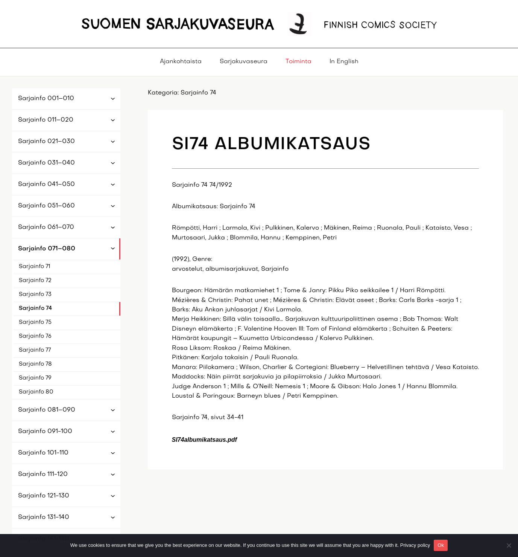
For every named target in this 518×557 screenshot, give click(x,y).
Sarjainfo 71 (34, 266)
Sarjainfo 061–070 (46, 227)
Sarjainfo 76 (35, 336)
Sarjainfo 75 (35, 322)
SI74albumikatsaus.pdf (204, 439)
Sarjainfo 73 (35, 294)
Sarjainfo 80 (36, 392)
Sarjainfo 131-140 (43, 517)
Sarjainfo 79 (35, 378)
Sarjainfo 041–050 (46, 185)
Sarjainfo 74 (35, 308)
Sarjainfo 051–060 (46, 206)
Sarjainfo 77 (35, 350)
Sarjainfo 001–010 (46, 99)
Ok (440, 545)
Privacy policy (415, 545)
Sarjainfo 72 (35, 280)
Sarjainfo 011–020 (45, 120)
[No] (508, 545)
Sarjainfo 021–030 (46, 142)
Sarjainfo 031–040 (46, 163)
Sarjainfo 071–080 (46, 249)
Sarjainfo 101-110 (43, 453)
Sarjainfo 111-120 (43, 475)
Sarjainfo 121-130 (43, 496)
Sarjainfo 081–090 (46, 410)
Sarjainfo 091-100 (45, 432)
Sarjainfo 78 (35, 364)
